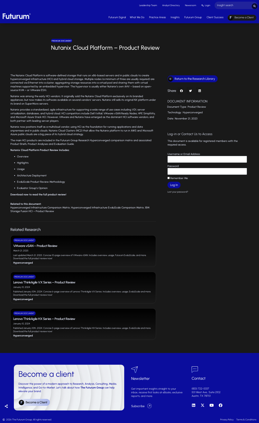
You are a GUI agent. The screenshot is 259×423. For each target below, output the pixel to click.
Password (173, 165)
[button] (181, 90)
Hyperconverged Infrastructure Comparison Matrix (40, 206)
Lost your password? (177, 191)
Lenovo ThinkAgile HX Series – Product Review (44, 318)
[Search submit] (254, 5)
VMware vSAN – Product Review (35, 245)
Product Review (197, 106)
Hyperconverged (23, 261)
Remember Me (177, 177)
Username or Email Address (183, 153)
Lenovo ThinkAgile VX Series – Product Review (44, 281)
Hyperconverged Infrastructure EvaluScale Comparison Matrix (107, 206)
